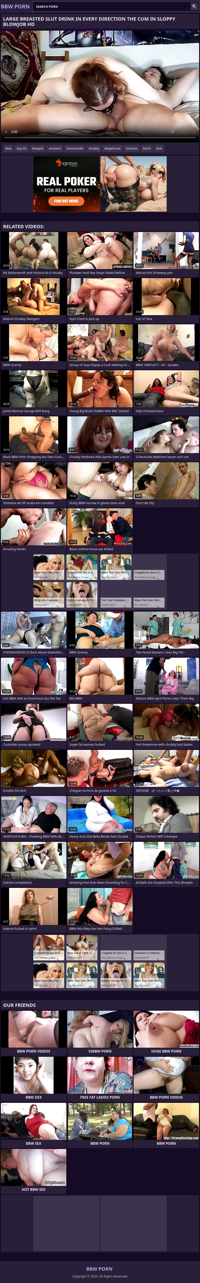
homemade (74, 148)
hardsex (131, 148)
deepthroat (112, 148)
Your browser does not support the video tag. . (100, 86)
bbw (8, 148)
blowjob (37, 148)
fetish (147, 148)
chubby (94, 148)
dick (159, 148)
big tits (22, 148)
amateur (55, 148)
